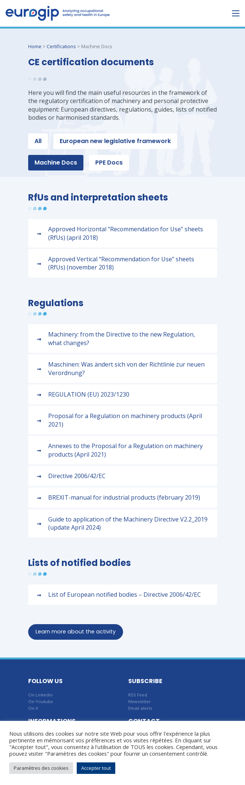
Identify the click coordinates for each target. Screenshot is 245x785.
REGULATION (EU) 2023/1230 (88, 394)
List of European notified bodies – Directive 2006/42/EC (124, 594)
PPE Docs (109, 162)
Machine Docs (55, 162)
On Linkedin (40, 695)
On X (33, 708)
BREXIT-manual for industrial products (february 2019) (124, 497)
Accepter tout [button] (96, 768)
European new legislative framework (115, 141)
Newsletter (139, 701)
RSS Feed (137, 695)
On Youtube (40, 701)
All (38, 141)
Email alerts (140, 708)
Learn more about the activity (76, 631)
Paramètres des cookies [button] (41, 768)
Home (35, 46)
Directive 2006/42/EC (77, 476)
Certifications (61, 46)
